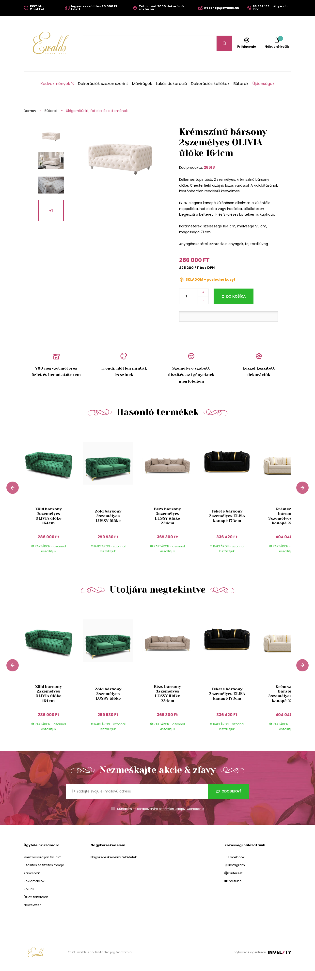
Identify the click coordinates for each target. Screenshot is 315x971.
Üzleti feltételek (36, 897)
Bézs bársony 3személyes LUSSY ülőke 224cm (167, 516)
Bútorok (241, 84)
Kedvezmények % (57, 84)
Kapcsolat (32, 873)
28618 (209, 167)
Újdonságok (263, 84)
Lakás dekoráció (171, 84)
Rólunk (29, 889)
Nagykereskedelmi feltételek (114, 857)
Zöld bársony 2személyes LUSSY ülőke (108, 516)
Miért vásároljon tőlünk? (42, 857)
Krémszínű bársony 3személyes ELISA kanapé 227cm (286, 516)
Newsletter (32, 905)
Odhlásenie (195, 809)
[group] (53, 494)
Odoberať (228, 791)
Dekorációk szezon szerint (103, 84)
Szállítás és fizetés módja (44, 865)
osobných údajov (172, 809)
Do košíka (236, 296)
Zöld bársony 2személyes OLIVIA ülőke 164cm (48, 516)
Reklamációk (34, 881)
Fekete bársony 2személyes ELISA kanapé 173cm (227, 516)
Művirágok (142, 84)
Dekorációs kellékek (210, 84)
